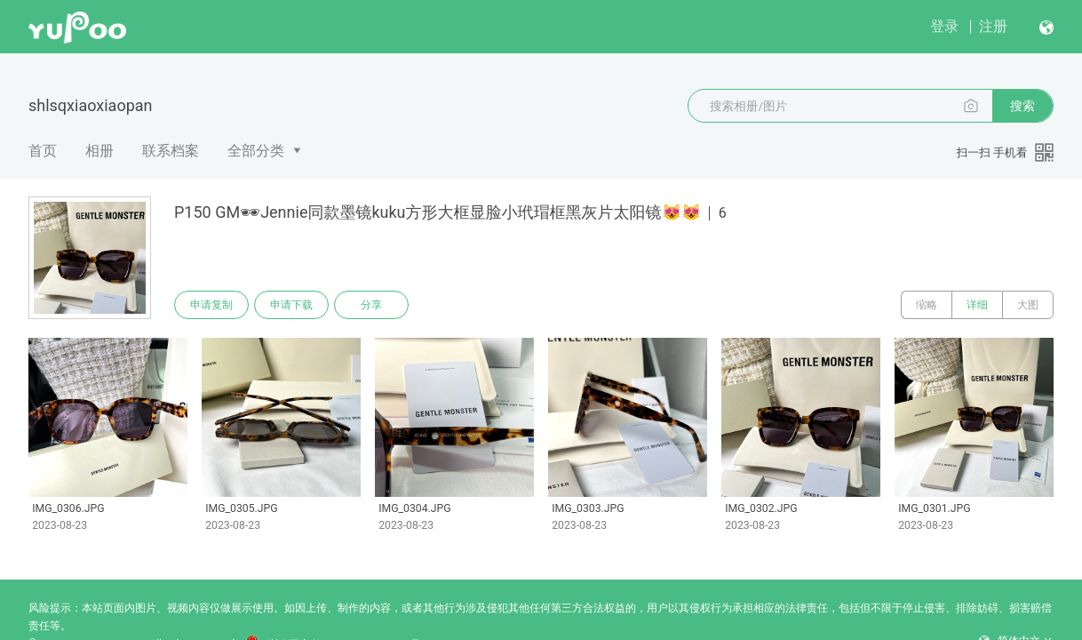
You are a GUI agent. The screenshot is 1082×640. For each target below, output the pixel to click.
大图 (1027, 305)
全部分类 (255, 150)
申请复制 (211, 305)
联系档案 (170, 150)
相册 (99, 150)
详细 (977, 305)
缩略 (926, 305)
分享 (371, 305)
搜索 (1022, 106)
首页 (42, 150)
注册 (993, 26)
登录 (944, 26)
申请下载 (291, 305)
